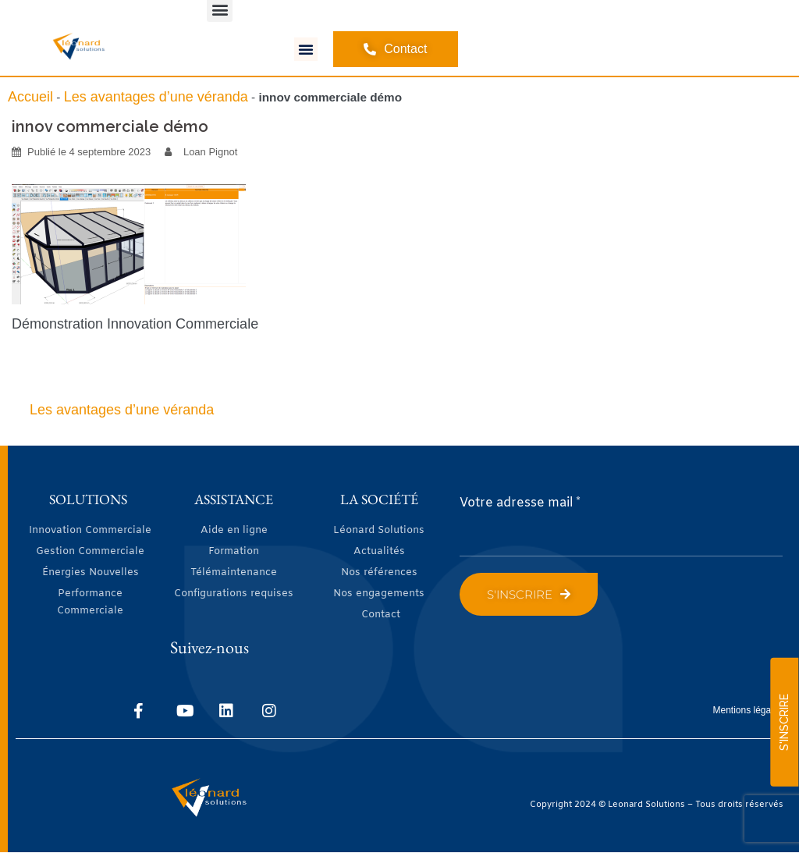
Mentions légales (748, 710)
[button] (306, 49)
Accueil (30, 97)
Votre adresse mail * (520, 503)
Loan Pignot (210, 152)
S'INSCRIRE (784, 722)
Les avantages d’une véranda (156, 97)
